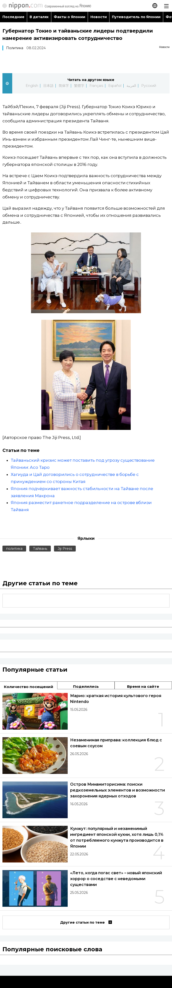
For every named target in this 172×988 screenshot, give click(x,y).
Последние (13, 17)
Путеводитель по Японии (136, 17)
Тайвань (40, 548)
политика (14, 548)
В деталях (39, 17)
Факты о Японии (69, 17)
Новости (98, 17)
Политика (14, 48)
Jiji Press (65, 548)
